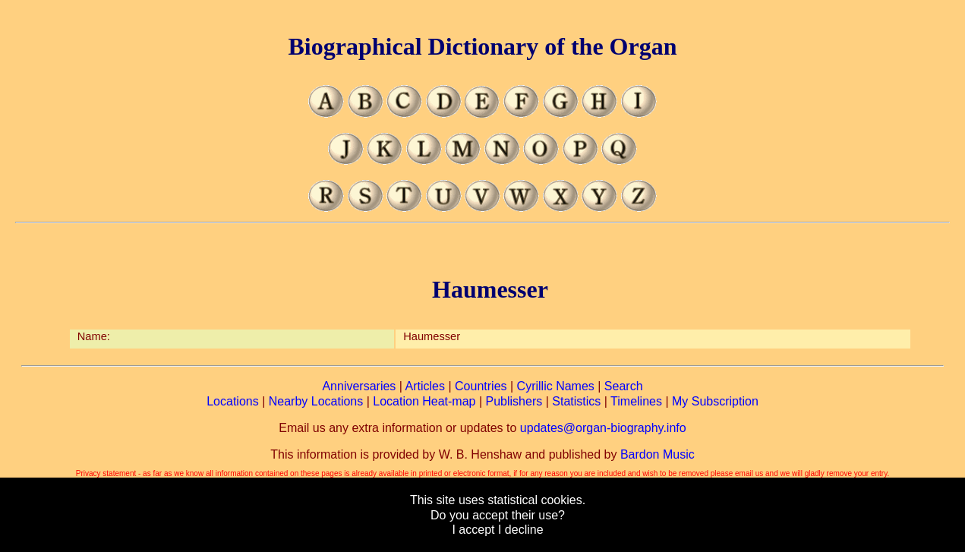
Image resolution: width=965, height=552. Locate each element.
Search (623, 386)
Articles (425, 386)
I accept (473, 529)
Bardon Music (657, 454)
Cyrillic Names (555, 386)
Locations (233, 401)
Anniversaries (359, 386)
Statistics (576, 401)
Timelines (636, 401)
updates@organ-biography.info (603, 427)
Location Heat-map (424, 401)
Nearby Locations (316, 401)
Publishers (514, 401)
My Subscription (715, 401)
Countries (480, 386)
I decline (521, 529)
